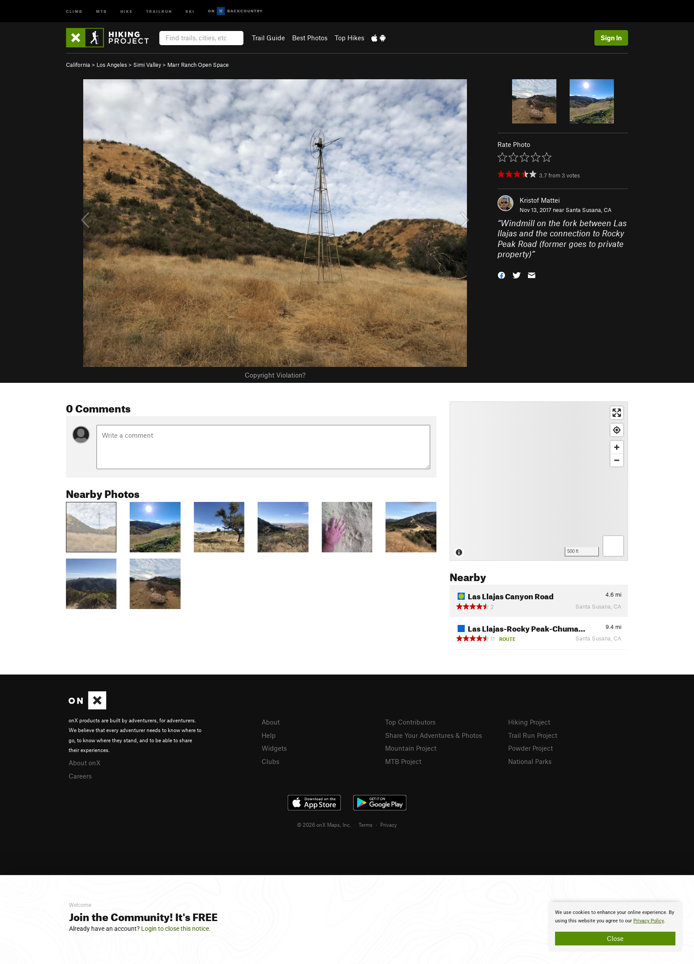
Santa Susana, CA (589, 209)
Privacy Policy (648, 921)
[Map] (539, 481)
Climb (74, 11)
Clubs (270, 761)
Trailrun (159, 11)
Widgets (274, 748)
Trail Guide (268, 38)
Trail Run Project (532, 735)
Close (615, 938)
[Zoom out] (616, 460)
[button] (501, 275)
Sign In (611, 38)
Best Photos (310, 38)
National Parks (529, 761)
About (271, 722)
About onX (84, 763)
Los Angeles (111, 64)
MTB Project (403, 761)
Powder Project (530, 748)
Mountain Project (410, 748)
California (78, 64)
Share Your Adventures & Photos (433, 735)
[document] (615, 926)
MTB (101, 11)
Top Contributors (410, 722)
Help (269, 735)
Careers (80, 776)
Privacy (388, 824)
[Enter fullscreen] (616, 412)
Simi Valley (147, 64)
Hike (126, 11)
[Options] (613, 546)
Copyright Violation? (275, 375)
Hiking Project (529, 722)
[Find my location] (616, 430)
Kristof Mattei (540, 200)
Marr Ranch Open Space (198, 64)
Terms (366, 824)
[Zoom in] (616, 447)
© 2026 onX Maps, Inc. (324, 824)
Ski (190, 11)
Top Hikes (349, 38)
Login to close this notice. (176, 928)
